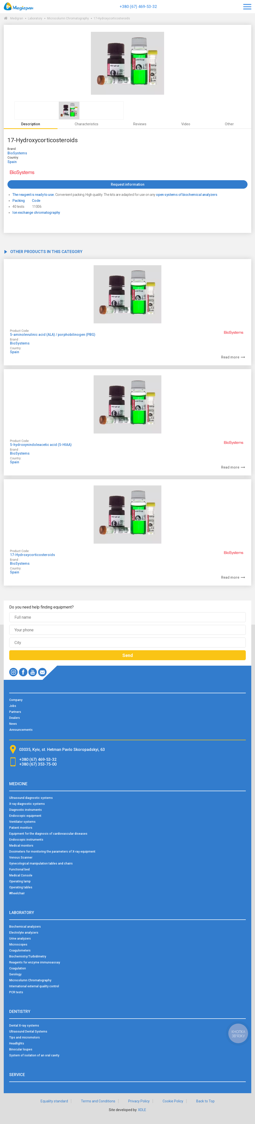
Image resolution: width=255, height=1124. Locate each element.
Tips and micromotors (24, 1037)
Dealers (14, 718)
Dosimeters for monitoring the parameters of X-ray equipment (52, 851)
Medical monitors (21, 845)
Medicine (18, 783)
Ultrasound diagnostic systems (31, 798)
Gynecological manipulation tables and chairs (41, 863)
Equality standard (54, 1101)
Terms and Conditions (98, 1101)
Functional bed (19, 869)
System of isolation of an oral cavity (34, 1055)
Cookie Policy (173, 1101)
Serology (15, 974)
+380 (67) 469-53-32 (138, 6)
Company (15, 700)
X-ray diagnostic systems (27, 804)
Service (17, 1074)
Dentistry (19, 1011)
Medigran (16, 18)
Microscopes (18, 944)
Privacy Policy (139, 1101)
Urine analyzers (20, 938)
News (13, 724)
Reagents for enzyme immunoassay (34, 962)
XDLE (142, 1110)
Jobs (12, 706)
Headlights (16, 1043)
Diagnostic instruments (25, 810)
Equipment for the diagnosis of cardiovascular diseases (48, 833)
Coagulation (17, 968)
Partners (15, 712)
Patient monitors (20, 827)
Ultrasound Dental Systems (28, 1031)
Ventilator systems (22, 821)
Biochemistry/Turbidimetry (27, 956)
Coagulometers (20, 950)
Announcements (21, 730)
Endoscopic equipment (25, 816)
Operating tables (20, 887)
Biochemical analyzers (25, 926)
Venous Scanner (20, 857)
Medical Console (20, 875)
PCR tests (16, 992)
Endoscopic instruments (26, 839)
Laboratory (35, 18)
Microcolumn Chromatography (68, 18)
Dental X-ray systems (24, 1025)
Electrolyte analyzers (23, 932)
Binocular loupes (20, 1049)
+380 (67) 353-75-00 (38, 764)
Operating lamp (20, 881)
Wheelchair (17, 893)
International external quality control (34, 986)
